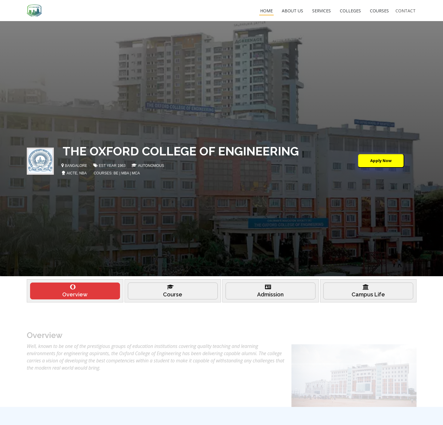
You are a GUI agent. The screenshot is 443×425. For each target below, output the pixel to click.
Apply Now (381, 160)
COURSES (379, 11)
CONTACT (405, 11)
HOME (266, 11)
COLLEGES (350, 11)
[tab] (75, 293)
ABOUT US (292, 11)
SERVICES (321, 11)
